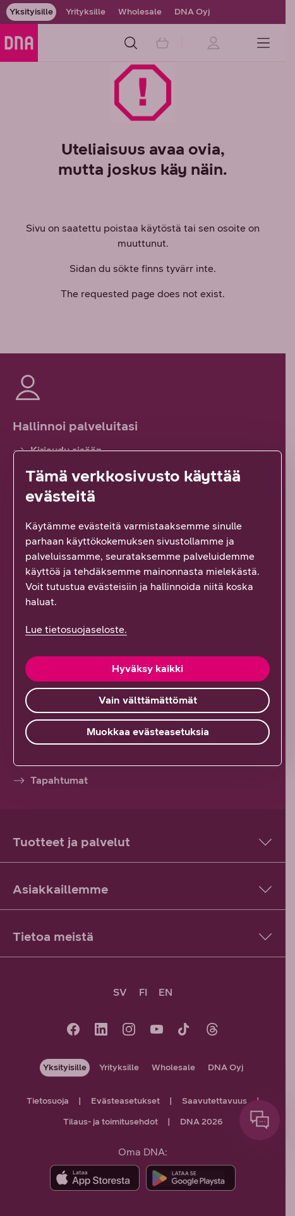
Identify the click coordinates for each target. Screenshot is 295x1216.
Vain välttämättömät (148, 700)
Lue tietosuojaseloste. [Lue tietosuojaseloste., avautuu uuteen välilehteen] (76, 629)
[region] (147, 608)
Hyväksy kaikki (147, 669)
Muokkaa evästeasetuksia (148, 732)
